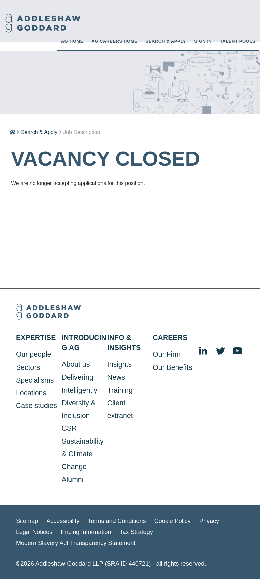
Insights (119, 364)
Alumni (72, 479)
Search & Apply (165, 40)
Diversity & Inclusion (78, 409)
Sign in (203, 40)
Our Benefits (172, 367)
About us (75, 364)
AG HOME (72, 40)
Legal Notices (34, 531)
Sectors (28, 367)
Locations (31, 393)
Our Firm (167, 354)
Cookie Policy (174, 520)
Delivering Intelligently (79, 383)
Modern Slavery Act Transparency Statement (76, 542)
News (116, 377)
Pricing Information (86, 531)
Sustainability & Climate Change (82, 454)
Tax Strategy (137, 531)
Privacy (211, 520)
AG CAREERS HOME (114, 40)
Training (120, 390)
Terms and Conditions (117, 520)
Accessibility (63, 520)
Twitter (220, 351)
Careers (170, 337)
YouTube (238, 351)
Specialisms (35, 380)
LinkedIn (203, 351)
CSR (69, 428)
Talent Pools (238, 40)
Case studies (36, 405)
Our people (33, 354)
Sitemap (27, 520)
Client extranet (120, 409)
